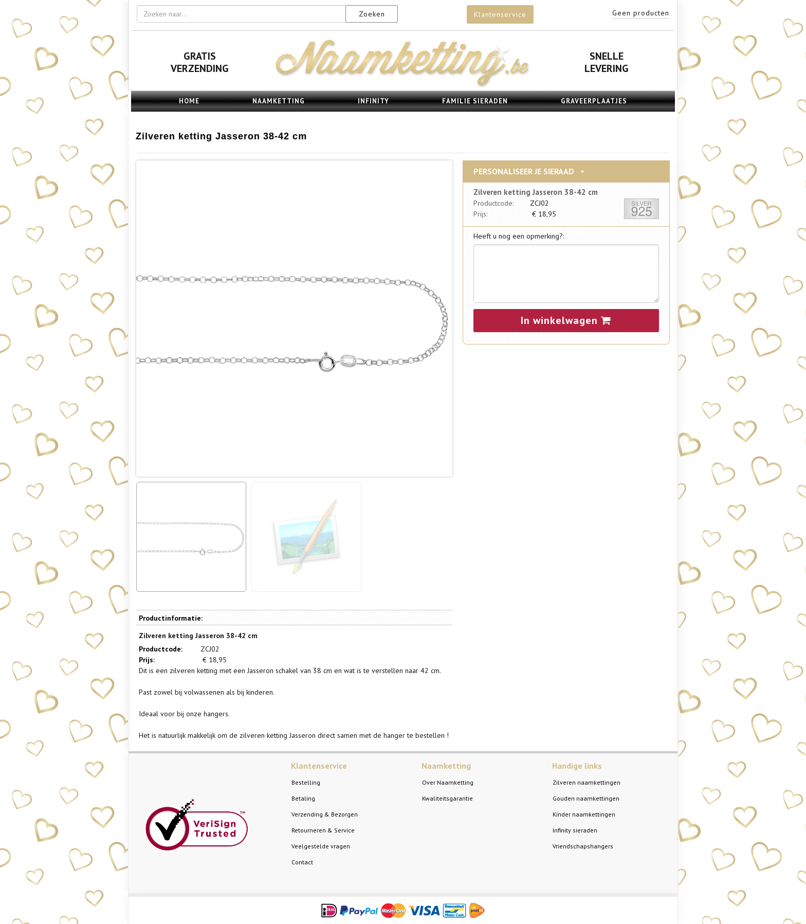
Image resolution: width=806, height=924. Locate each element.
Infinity (373, 101)
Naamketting (278, 101)
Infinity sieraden (575, 830)
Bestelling (305, 782)
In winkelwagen (566, 320)
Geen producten (640, 12)
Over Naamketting (447, 782)
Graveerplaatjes (594, 101)
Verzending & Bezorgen (324, 814)
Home (189, 101)
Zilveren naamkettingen (586, 782)
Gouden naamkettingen (586, 798)
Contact (302, 862)
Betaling (303, 798)
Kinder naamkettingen (584, 814)
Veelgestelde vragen (320, 846)
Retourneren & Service (323, 830)
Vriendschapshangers (583, 846)
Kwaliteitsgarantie (447, 798)
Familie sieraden (475, 101)
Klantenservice (500, 14)
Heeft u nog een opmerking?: (518, 236)
